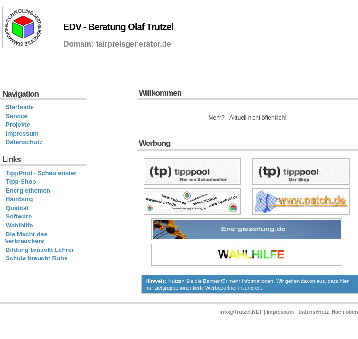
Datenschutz (24, 141)
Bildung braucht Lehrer (40, 249)
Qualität (17, 207)
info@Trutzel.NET (241, 312)
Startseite (20, 107)
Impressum (22, 133)
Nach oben (345, 312)
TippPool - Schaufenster (41, 173)
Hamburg (19, 198)
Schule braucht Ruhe (36, 258)
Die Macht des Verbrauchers (26, 238)
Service (17, 116)
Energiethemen (28, 190)
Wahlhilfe (19, 225)
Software (19, 216)
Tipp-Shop (21, 181)
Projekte (18, 124)
